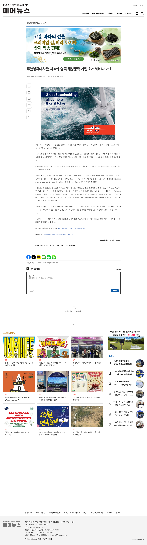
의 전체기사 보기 (110, 240)
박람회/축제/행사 (33, 23)
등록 (115, 290)
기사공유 (29, 86)
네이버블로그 (44, 257)
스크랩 (29, 111)
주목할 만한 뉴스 (10, 333)
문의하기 (119, 513)
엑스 (34, 257)
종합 (45, 23)
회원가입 (135, 5)
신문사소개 (28, 513)
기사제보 (110, 513)
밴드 (54, 257)
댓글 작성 (31, 276)
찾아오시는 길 (40, 513)
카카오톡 (39, 257)
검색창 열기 (142, 13)
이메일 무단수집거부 (96, 513)
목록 (29, 92)
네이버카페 (49, 257)
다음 (76, 324)
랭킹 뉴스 (112, 356)
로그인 (142, 5)
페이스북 (28, 257)
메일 (29, 99)
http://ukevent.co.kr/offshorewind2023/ (72, 228)
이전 (70, 324)
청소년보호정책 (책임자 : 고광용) (75, 513)
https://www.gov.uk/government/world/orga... (60, 234)
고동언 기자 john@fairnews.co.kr (36, 76)
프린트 (29, 105)
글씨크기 (29, 117)
